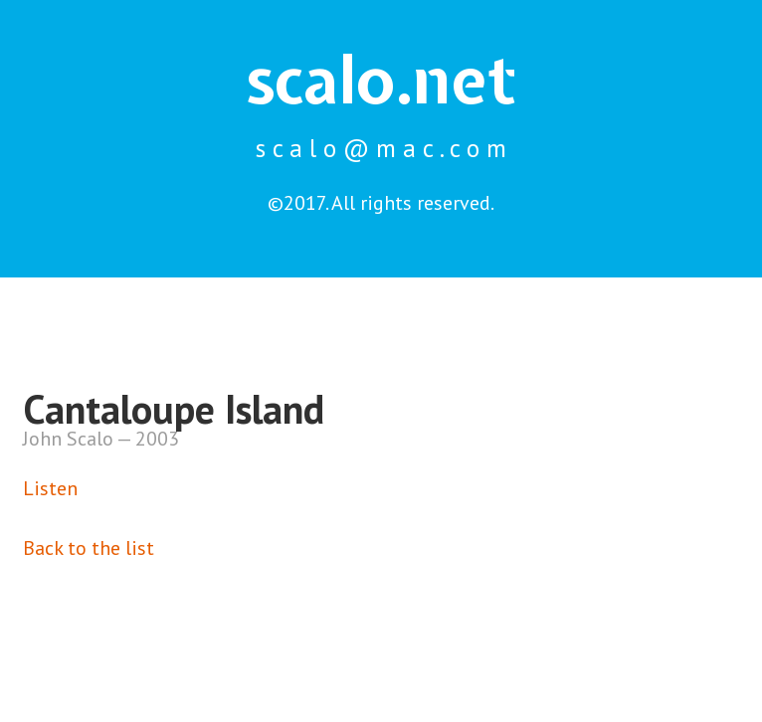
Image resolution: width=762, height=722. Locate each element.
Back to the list (88, 548)
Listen (50, 488)
